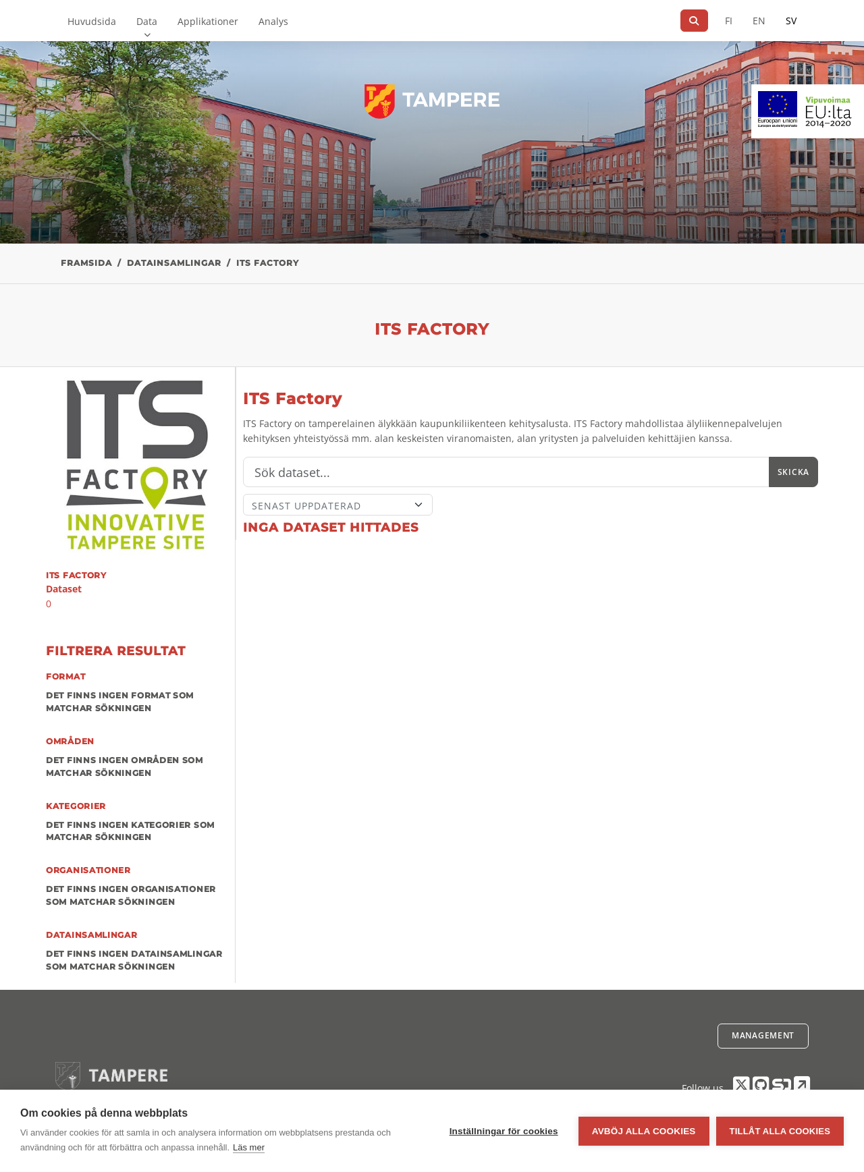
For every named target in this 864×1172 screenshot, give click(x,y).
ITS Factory (267, 263)
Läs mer (249, 1147)
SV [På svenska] (791, 20)
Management (763, 1035)
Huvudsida (92, 21)
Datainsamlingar (174, 263)
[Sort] (338, 504)
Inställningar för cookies (504, 1131)
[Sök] (694, 20)
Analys (273, 21)
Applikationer (208, 21)
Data (146, 21)
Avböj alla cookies (644, 1131)
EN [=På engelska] (759, 20)
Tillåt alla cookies (780, 1131)
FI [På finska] (728, 20)
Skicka (793, 472)
